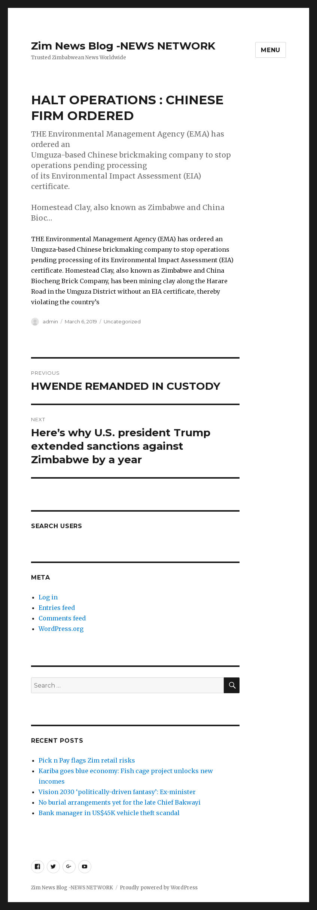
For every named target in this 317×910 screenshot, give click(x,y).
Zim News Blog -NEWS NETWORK (123, 45)
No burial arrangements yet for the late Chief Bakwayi (120, 802)
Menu (270, 50)
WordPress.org (61, 628)
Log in (48, 597)
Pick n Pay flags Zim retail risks (87, 760)
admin (50, 321)
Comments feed (62, 618)
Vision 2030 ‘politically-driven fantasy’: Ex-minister (117, 792)
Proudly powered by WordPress (159, 887)
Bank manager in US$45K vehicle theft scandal (109, 813)
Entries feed (57, 607)
